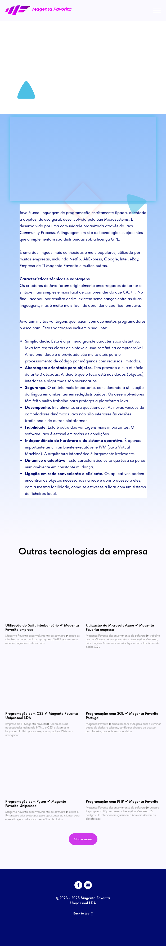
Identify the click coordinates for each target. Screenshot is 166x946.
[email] (88, 885)
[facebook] (78, 885)
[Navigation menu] (157, 10)
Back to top (83, 914)
